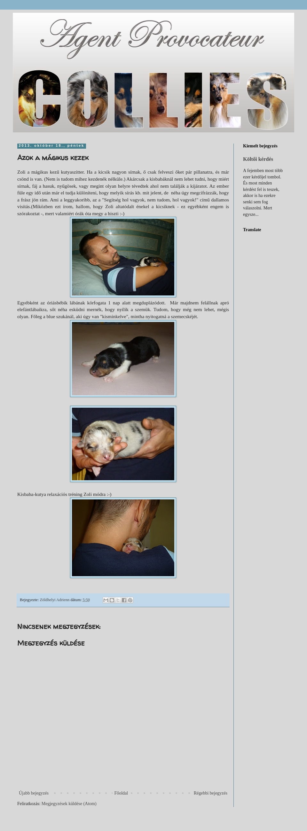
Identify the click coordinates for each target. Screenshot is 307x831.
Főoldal (121, 793)
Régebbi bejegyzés (210, 793)
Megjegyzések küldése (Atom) (69, 803)
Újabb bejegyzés (34, 793)
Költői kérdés (258, 159)
